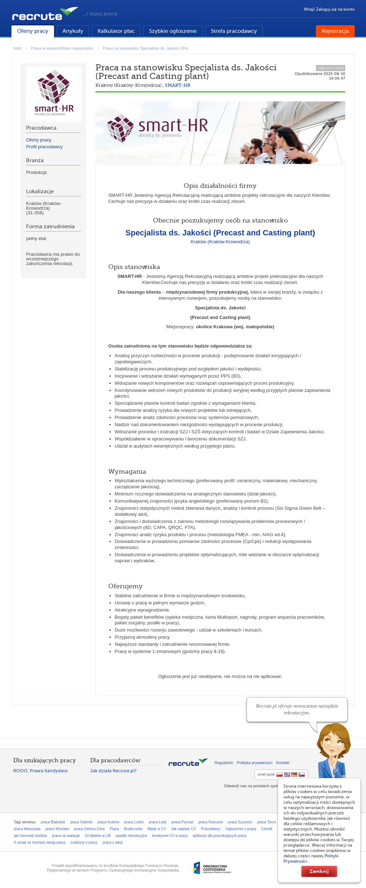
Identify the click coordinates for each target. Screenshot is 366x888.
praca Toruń (266, 822)
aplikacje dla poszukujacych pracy (220, 836)
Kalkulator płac (116, 31)
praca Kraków (108, 822)
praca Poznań (183, 822)
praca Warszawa (27, 829)
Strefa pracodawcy (234, 31)
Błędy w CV (157, 829)
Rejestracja (335, 31)
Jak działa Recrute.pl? (113, 770)
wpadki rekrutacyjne (131, 836)
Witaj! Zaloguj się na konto (329, 9)
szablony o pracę (84, 842)
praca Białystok (53, 822)
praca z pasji (113, 842)
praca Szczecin (240, 822)
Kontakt (282, 762)
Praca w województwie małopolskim (62, 48)
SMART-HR (178, 85)
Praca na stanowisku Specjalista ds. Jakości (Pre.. (146, 48)
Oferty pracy (32, 31)
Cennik (266, 829)
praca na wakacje (66, 836)
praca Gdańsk (81, 822)
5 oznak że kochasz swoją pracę (39, 842)
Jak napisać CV (183, 829)
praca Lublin (134, 822)
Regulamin (223, 762)
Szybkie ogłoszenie (173, 31)
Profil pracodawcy (44, 146)
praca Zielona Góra (89, 829)
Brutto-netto (133, 829)
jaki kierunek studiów (30, 836)
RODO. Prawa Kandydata (40, 770)
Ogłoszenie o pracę (241, 829)
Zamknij (319, 871)
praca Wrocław (57, 829)
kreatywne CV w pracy (170, 836)
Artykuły (73, 31)
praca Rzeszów (210, 822)
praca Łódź (157, 822)
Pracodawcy (210, 829)
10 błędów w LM (97, 836)
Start (17, 48)
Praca (114, 829)
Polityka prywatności (255, 762)
